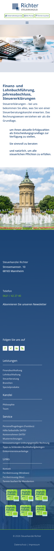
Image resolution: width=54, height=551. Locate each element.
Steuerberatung (11, 378)
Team (5, 408)
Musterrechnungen (12, 438)
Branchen (8, 382)
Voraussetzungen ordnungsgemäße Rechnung (26, 442)
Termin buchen (43, 16)
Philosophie (9, 404)
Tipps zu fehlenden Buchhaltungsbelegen (23, 447)
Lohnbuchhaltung (11, 374)
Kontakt (7, 468)
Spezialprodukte (11, 387)
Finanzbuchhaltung (12, 370)
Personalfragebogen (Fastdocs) (18, 426)
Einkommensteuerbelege (15, 451)
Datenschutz (20, 544)
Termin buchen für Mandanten (18, 481)
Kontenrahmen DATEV (14, 434)
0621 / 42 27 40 (12, 295)
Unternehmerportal (14, 16)
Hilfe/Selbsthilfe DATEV (14, 430)
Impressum (34, 544)
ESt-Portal (30, 16)
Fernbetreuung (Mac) (13, 477)
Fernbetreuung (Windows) (16, 472)
